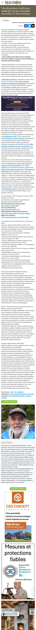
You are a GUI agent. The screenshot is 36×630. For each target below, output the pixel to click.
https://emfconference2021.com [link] (10, 209)
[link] (22, 394)
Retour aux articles (9, 401)
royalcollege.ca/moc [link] (10, 189)
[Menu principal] (2, 2)
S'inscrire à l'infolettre (18, 489)
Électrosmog (15, 22)
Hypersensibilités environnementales (26, 22)
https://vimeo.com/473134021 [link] (10, 205)
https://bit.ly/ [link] (17, 392)
